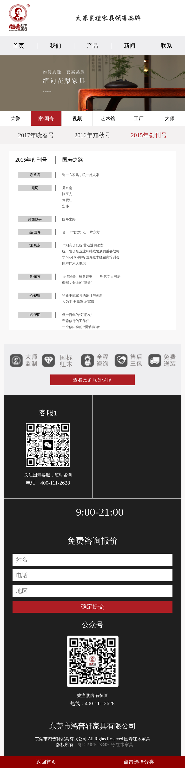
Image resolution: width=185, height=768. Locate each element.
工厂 (139, 118)
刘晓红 (67, 200)
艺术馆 (108, 118)
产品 (92, 46)
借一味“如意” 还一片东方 (81, 232)
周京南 (67, 188)
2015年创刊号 (149, 135)
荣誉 (15, 118)
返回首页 (46, 762)
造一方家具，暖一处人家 (80, 175)
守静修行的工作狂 (75, 321)
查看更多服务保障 (92, 379)
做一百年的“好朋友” (77, 315)
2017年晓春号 (36, 135)
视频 (77, 118)
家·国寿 (46, 118)
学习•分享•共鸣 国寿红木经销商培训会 (90, 257)
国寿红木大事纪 (74, 263)
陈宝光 (67, 194)
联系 (166, 46)
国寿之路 (69, 219)
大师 (169, 118)
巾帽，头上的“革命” (77, 282)
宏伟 (65, 206)
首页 (18, 46)
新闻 (129, 46)
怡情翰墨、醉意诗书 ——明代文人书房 (91, 276)
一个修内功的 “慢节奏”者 (81, 327)
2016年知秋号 (92, 135)
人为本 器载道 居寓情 (78, 301)
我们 (55, 46)
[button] (85, 109)
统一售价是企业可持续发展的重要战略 (90, 251)
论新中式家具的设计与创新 (82, 295)
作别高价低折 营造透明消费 (83, 245)
